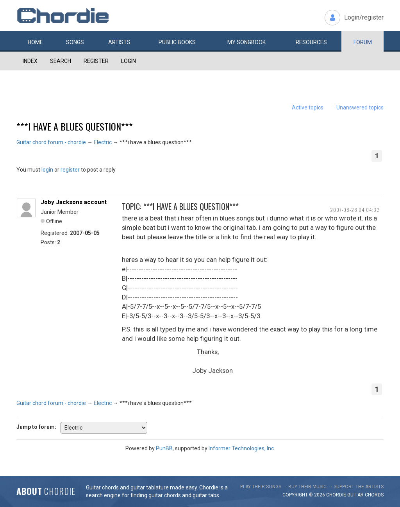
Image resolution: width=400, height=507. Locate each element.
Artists (119, 42)
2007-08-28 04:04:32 (355, 209)
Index (30, 61)
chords (374, 495)
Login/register (364, 17)
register (70, 170)
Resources (311, 42)
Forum (363, 42)
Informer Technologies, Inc (241, 448)
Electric (103, 142)
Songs (75, 42)
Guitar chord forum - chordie (51, 142)
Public (177, 42)
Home (35, 42)
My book (246, 42)
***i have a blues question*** (74, 126)
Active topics (307, 107)
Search (60, 61)
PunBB (164, 448)
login (47, 170)
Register (96, 61)
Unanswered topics (360, 107)
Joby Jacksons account (74, 202)
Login (128, 61)
